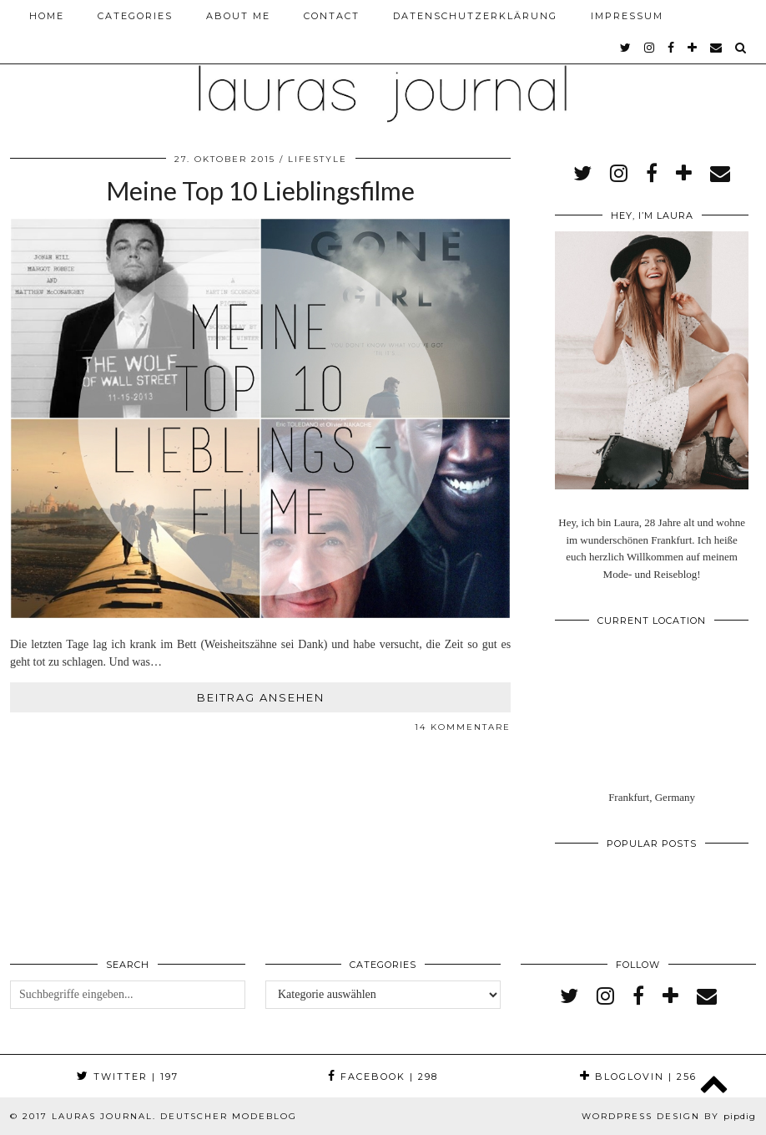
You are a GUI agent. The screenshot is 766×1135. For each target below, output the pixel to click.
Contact (332, 16)
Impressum (627, 16)
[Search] (741, 47)
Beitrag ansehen (261, 697)
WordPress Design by (669, 1116)
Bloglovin (638, 1076)
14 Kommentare (463, 727)
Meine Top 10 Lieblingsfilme (260, 190)
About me (238, 16)
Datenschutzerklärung (475, 16)
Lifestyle (317, 159)
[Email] (716, 47)
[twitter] (626, 47)
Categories (135, 16)
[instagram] (650, 47)
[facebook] (672, 47)
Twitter (128, 1076)
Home (46, 16)
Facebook (383, 1076)
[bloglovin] (693, 47)
